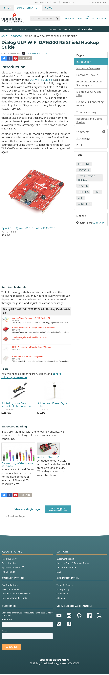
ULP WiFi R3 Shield (41, 78)
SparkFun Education (13, 568)
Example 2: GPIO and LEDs (88, 94)
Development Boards (59, 29)
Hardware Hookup (87, 75)
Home (4, 36)
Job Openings (8, 572)
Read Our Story (9, 559)
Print (79, 146)
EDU (55, 2)
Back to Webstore (77, 18)
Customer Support (99, 2)
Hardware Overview (88, 68)
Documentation (28, 8)
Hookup (84, 171)
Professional (42, 2)
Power (83, 187)
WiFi (81, 199)
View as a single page (27, 510)
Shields (83, 193)
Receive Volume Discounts (14, 599)
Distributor (68, 2)
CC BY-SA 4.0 (98, 224)
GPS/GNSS (23, 29)
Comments (90, 133)
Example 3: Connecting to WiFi (90, 104)
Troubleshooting (86, 113)
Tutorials (16, 36)
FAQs (58, 572)
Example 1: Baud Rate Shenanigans (89, 83)
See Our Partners (10, 586)
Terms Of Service (64, 586)
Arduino (84, 165)
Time (98, 193)
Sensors (38, 29)
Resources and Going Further (89, 121)
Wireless (84, 205)
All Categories (85, 29)
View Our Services (10, 590)
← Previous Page (15, 517)
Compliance (62, 594)
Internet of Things (86, 179)
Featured (10, 29)
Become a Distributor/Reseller (16, 594)
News (49, 8)
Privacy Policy (62, 590)
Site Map (60, 599)
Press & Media (9, 564)
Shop (7, 8)
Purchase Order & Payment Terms (72, 564)
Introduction (83, 62)
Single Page (83, 139)
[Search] (56, 18)
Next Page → (58, 510)
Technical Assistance (66, 568)
